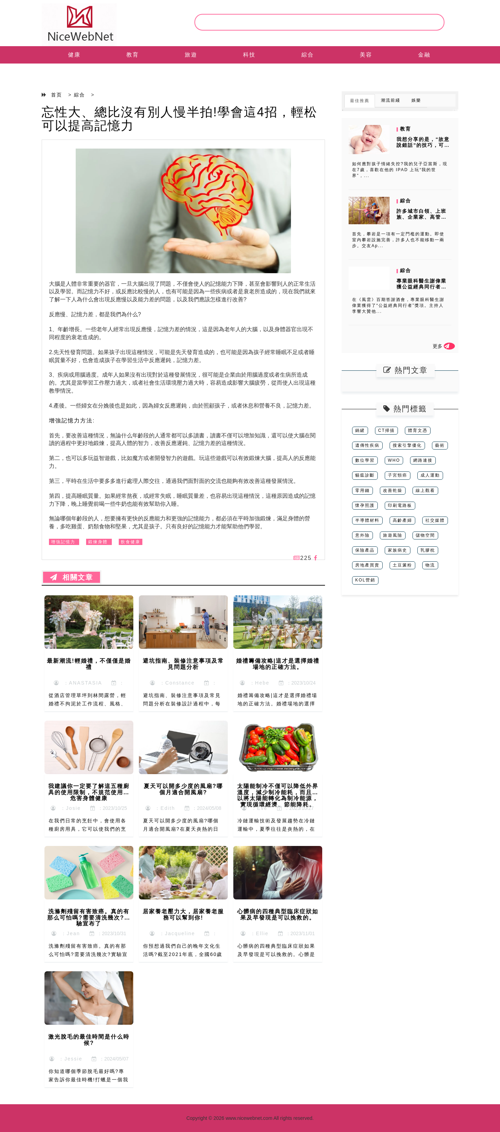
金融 (424, 55)
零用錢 (362, 490)
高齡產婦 (402, 520)
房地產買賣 (367, 565)
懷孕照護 (365, 505)
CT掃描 (386, 430)
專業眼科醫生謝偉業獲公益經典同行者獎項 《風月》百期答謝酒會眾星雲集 (423, 289)
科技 (249, 55)
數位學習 (365, 460)
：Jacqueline (172, 933)
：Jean (65, 933)
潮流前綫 (390, 100)
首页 (56, 95)
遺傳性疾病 (367, 445)
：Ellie (254, 933)
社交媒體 (435, 520)
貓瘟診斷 (365, 475)
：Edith (160, 808)
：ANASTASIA (78, 683)
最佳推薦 (359, 100)
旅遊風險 (392, 535)
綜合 (307, 55)
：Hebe (254, 683)
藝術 (440, 445)
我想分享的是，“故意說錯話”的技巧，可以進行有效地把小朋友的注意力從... (423, 147)
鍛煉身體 (98, 541)
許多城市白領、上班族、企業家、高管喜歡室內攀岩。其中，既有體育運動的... (422, 219)
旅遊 (191, 55)
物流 (430, 565)
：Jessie (65, 1059)
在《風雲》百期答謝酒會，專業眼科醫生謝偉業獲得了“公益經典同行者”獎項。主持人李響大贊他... (398, 305)
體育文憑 (417, 430)
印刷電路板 (400, 505)
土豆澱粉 (402, 565)
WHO (394, 460)
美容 (366, 55)
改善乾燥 (392, 490)
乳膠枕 (427, 550)
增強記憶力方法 (71, 421)
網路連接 (423, 460)
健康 (74, 55)
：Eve (254, 808)
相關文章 (71, 577)
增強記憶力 (63, 541)
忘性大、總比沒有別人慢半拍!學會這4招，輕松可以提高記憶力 (179, 119)
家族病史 (397, 550)
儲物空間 (425, 535)
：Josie (66, 808)
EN (74, 72)
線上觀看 (425, 490)
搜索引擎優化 (407, 445)
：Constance (172, 683)
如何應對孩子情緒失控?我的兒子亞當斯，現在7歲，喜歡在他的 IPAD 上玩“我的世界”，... (400, 169)
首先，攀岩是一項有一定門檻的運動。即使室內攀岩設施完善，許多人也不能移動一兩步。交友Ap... (398, 240)
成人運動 (430, 475)
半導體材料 (367, 520)
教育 (132, 55)
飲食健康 (130, 541)
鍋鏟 (360, 430)
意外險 (362, 535)
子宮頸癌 (397, 475)
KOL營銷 (365, 580)
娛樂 (416, 100)
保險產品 (365, 550)
